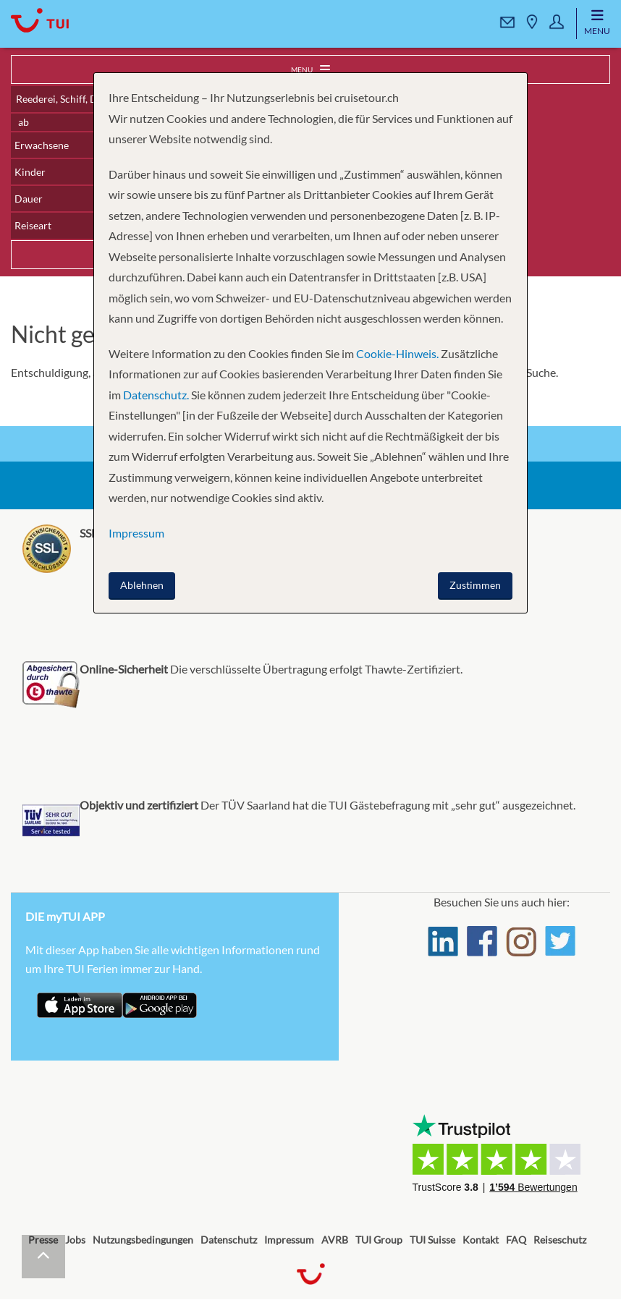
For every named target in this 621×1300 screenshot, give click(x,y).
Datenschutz (228, 1239)
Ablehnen (142, 585)
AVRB (334, 1239)
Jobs (75, 1239)
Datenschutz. (156, 395)
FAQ (516, 1239)
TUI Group (378, 1239)
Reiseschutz (559, 1239)
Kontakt (480, 1239)
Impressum (289, 1239)
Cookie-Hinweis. (396, 353)
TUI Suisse (432, 1239)
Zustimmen (475, 585)
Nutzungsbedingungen (143, 1239)
